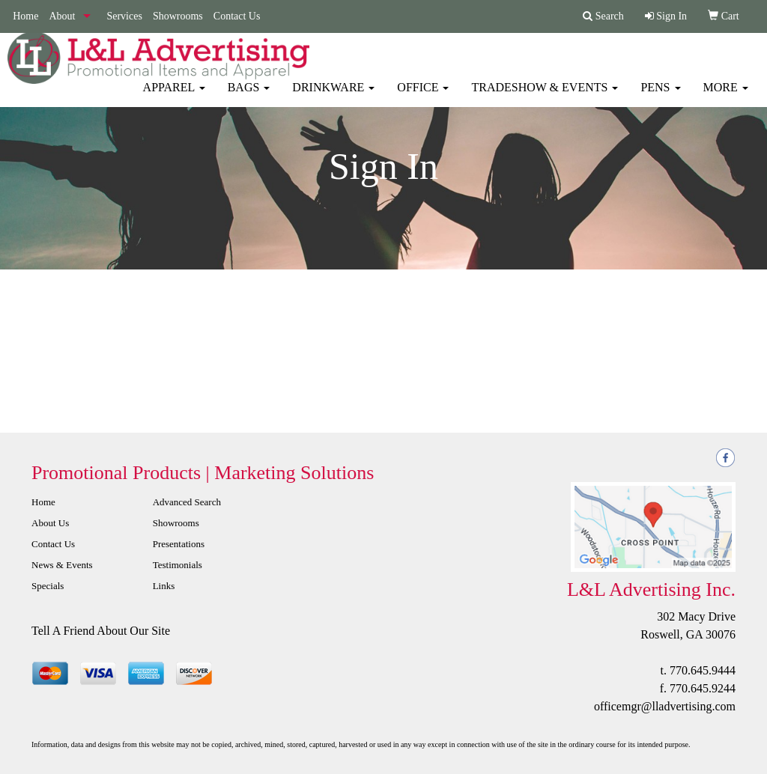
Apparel (174, 97)
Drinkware (333, 97)
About (62, 16)
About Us (50, 522)
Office (423, 97)
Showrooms (178, 16)
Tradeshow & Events (544, 97)
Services (124, 16)
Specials (47, 585)
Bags (249, 97)
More (725, 97)
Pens (660, 97)
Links (164, 585)
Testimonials (177, 564)
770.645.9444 (703, 670)
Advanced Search (187, 502)
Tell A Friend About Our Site (100, 630)
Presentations (178, 543)
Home (25, 16)
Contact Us (237, 16)
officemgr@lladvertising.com (665, 706)
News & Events (62, 564)
